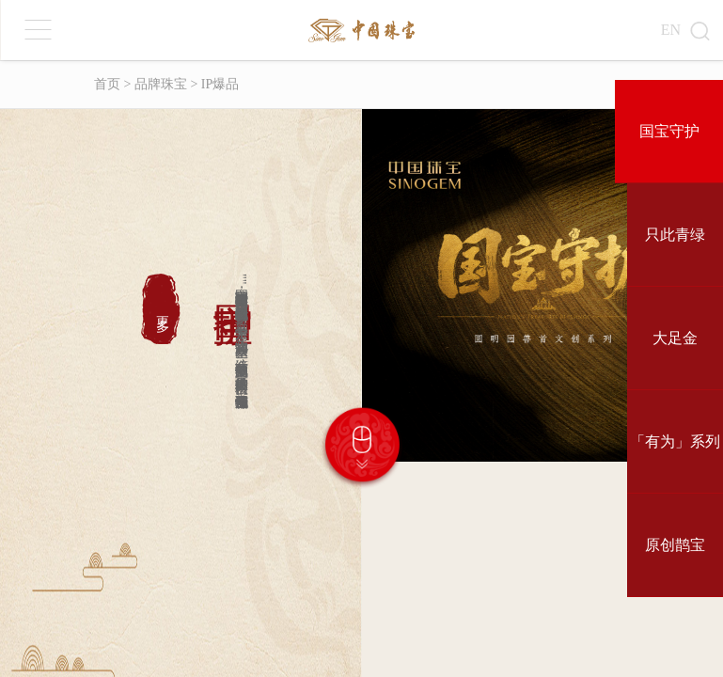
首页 (107, 84)
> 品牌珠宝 (153, 84)
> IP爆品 (213, 84)
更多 (162, 309)
